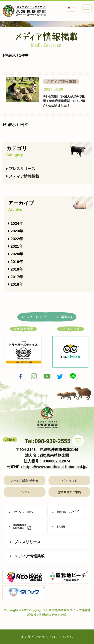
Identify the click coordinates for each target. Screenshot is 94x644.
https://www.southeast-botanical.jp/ (55, 467)
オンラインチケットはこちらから (47, 636)
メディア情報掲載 (22, 176)
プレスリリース (20, 169)
